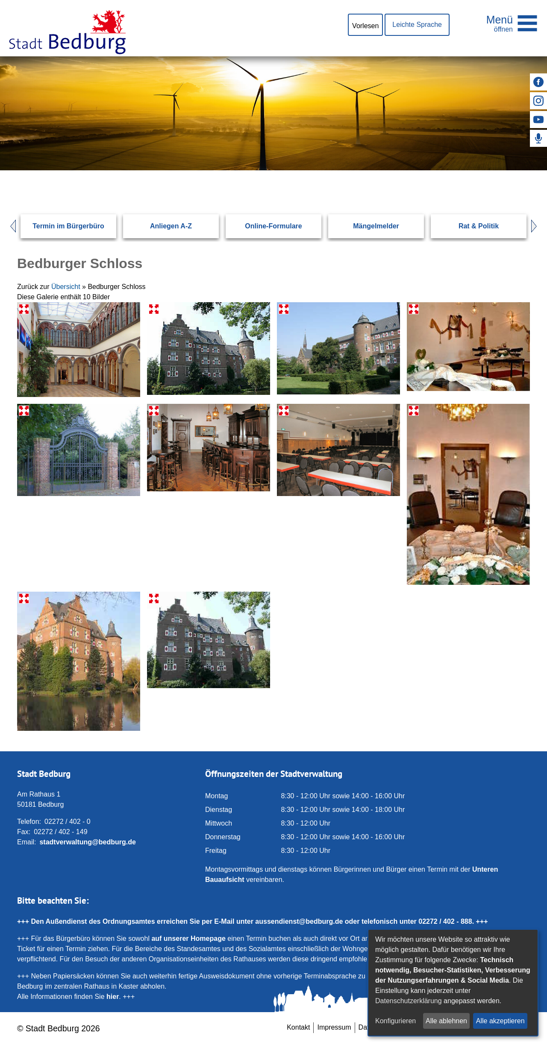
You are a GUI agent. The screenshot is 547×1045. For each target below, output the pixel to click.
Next (538, 226)
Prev (9, 226)
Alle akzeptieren (500, 1021)
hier (112, 996)
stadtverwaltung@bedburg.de (87, 842)
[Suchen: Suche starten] (502, 170)
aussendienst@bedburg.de (299, 921)
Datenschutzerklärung (408, 1000)
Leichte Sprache (417, 24)
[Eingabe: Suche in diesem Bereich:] (263, 169)
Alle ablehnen (446, 1021)
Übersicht (65, 286)
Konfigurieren (395, 1021)
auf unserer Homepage (188, 938)
